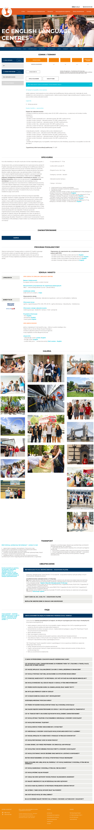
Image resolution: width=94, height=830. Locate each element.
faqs (81, 49)
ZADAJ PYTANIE (50, 78)
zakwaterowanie (32, 49)
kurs (25, 49)
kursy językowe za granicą (53, 815)
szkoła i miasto (51, 49)
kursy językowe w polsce (53, 817)
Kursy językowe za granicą (63, 11)
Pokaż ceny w (33, 71)
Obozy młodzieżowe (78, 11)
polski (38, 338)
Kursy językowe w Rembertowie (36, 11)
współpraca (50, 821)
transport (65, 49)
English (81, 255)
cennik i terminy (17, 49)
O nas (23, 11)
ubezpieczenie (74, 49)
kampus (16, 238)
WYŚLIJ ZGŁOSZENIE (34, 78)
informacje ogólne (38, 592)
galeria (59, 49)
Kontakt (89, 11)
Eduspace (50, 11)
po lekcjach (42, 49)
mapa (40, 293)
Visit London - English (55, 341)
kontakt (49, 824)
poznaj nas (49, 813)
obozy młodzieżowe (52, 819)
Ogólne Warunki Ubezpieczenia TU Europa (53, 583)
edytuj (19, 60)
